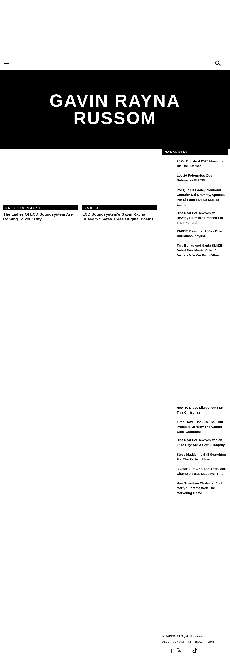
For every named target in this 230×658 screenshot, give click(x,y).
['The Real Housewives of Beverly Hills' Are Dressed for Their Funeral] (169, 216)
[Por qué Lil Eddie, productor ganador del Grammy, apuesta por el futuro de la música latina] (169, 193)
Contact (178, 641)
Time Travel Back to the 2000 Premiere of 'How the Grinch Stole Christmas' (200, 427)
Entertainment (23, 207)
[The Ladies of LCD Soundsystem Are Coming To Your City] (40, 180)
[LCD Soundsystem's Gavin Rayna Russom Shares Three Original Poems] (119, 180)
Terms (210, 641)
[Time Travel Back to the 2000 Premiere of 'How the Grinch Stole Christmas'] (169, 425)
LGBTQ (92, 207)
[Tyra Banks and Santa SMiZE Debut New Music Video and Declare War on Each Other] (169, 248)
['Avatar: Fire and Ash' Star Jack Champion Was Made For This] (169, 472)
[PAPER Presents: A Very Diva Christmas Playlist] (169, 234)
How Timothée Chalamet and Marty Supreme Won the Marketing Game (199, 488)
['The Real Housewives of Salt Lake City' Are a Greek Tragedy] (169, 443)
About (166, 641)
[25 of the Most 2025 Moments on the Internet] (169, 164)
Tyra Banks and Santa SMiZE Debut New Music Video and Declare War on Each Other (199, 250)
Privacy (199, 641)
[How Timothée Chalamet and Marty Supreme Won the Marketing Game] (169, 486)
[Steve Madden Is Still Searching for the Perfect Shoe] (169, 457)
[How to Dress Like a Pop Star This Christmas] (169, 410)
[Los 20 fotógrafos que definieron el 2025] (169, 178)
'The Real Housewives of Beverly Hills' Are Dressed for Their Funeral (200, 218)
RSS (188, 641)
